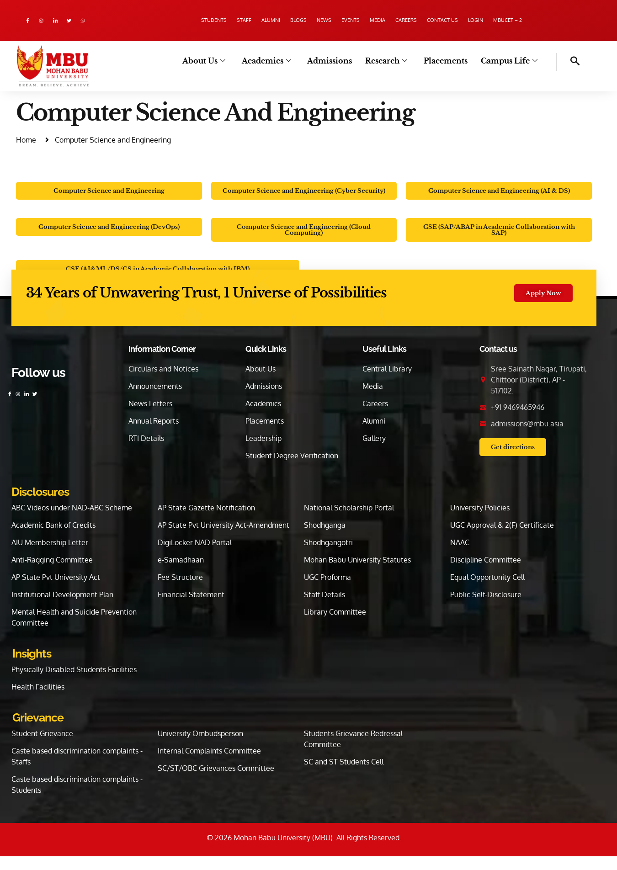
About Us (217, 61)
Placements (449, 61)
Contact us (471, 20)
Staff (202, 20)
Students (163, 20)
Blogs (276, 20)
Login (514, 20)
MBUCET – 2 (557, 20)
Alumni (239, 20)
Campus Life (510, 61)
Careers (424, 20)
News (312, 20)
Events (348, 20)
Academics (277, 61)
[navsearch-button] (568, 62)
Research (393, 61)
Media (385, 20)
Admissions (338, 61)
